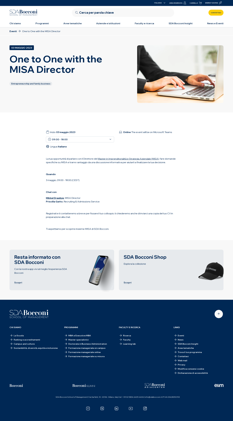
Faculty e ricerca (144, 23)
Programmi (42, 23)
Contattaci (216, 13)
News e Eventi (215, 23)
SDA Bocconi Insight (181, 23)
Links (177, 327)
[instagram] (145, 408)
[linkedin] (116, 408)
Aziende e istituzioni (108, 23)
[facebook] (88, 408)
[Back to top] (218, 314)
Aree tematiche (72, 23)
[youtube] (131, 408)
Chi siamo (15, 23)
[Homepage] (29, 314)
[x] (102, 408)
